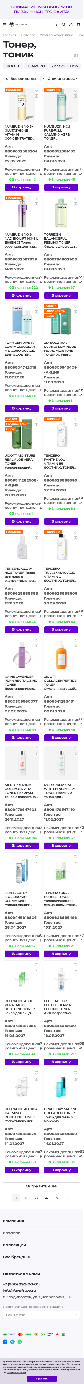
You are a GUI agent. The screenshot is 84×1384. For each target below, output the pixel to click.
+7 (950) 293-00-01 (20, 1284)
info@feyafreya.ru (19, 1291)
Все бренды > (16, 1257)
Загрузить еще (41, 1186)
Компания (13, 1221)
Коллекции (14, 1245)
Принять (42, 1378)
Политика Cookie (16, 1372)
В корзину (22, 187)
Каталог (11, 1233)
